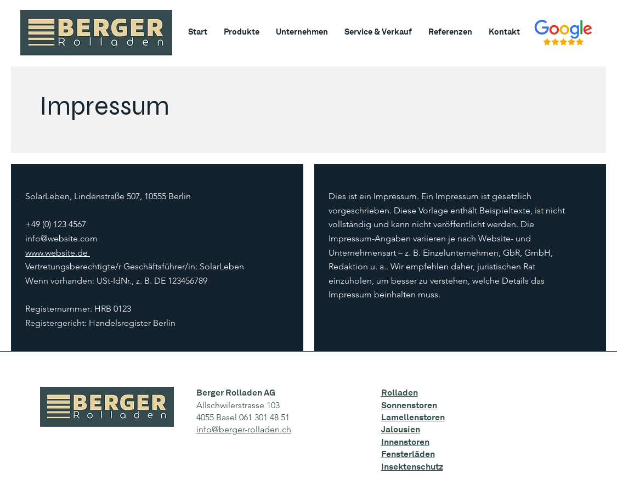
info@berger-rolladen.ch (243, 429)
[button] (242, 32)
